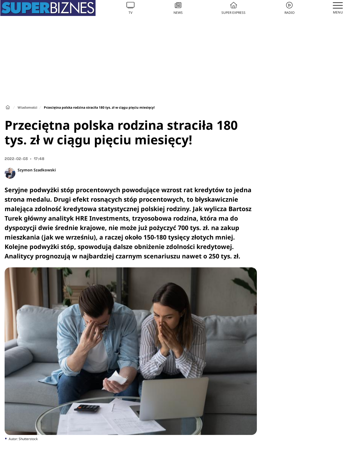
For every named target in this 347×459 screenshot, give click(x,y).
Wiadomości (27, 107)
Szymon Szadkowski (37, 169)
